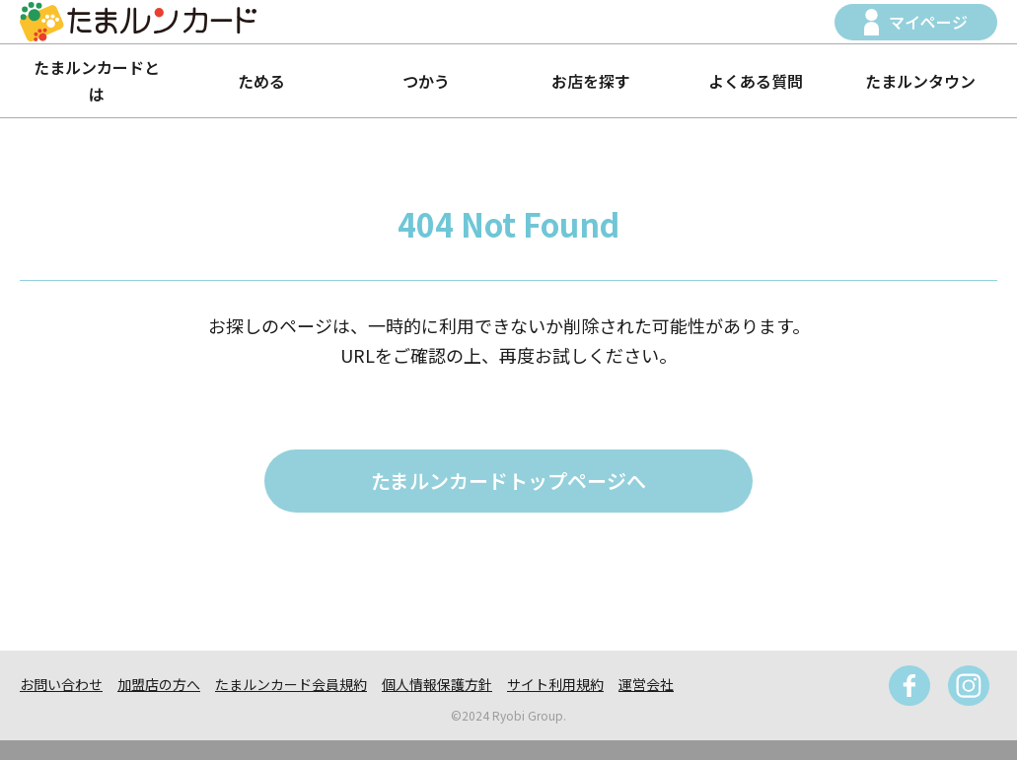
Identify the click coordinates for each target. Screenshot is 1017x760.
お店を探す (590, 81)
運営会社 (646, 684)
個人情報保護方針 (437, 684)
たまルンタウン (920, 81)
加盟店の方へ (158, 684)
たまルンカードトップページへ (508, 480)
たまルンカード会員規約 (291, 684)
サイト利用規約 (555, 684)
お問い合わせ (61, 684)
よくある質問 (755, 81)
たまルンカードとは (97, 80)
